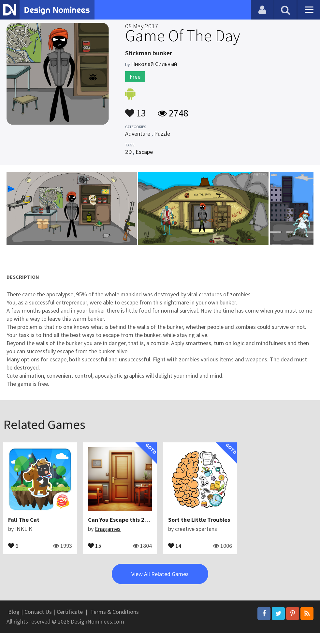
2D (128, 151)
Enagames (108, 528)
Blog (14, 611)
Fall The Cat (23, 519)
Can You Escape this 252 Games (129, 519)
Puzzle (162, 133)
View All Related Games (160, 574)
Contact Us (38, 611)
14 (174, 545)
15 (94, 545)
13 (135, 110)
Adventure (137, 133)
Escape (144, 151)
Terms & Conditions (114, 611)
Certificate (70, 611)
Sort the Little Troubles (199, 519)
